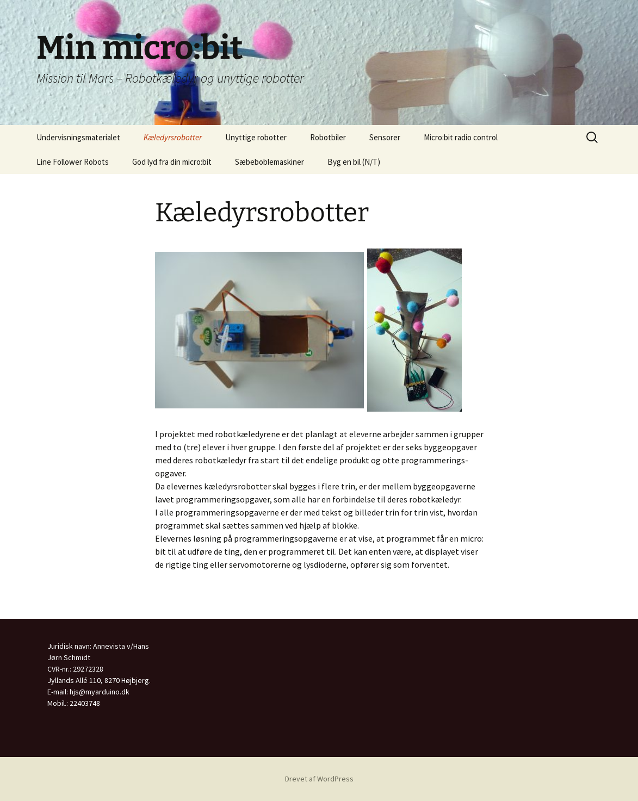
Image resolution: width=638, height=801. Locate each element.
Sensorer (384, 137)
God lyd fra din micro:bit (172, 162)
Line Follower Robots (72, 162)
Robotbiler (328, 137)
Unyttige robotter (256, 137)
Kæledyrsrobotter (173, 137)
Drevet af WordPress (319, 779)
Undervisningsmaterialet (78, 137)
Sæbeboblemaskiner (269, 162)
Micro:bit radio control (461, 137)
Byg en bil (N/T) (353, 162)
